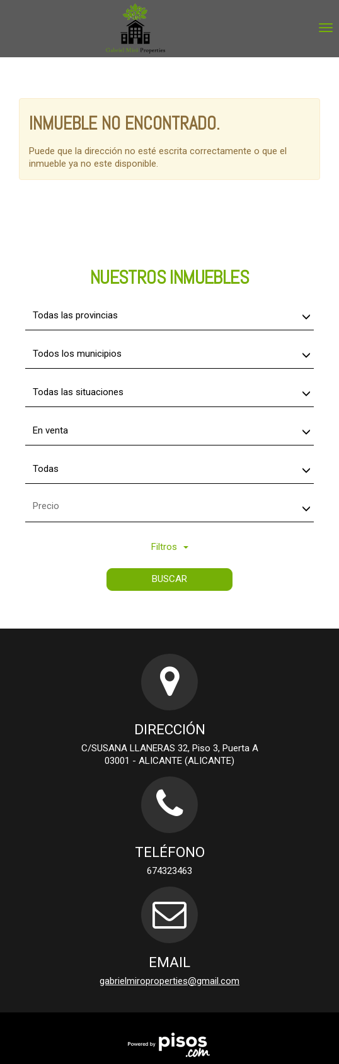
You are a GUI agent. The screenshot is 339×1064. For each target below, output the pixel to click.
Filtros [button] (169, 546)
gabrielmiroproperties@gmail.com (169, 981)
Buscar (169, 579)
